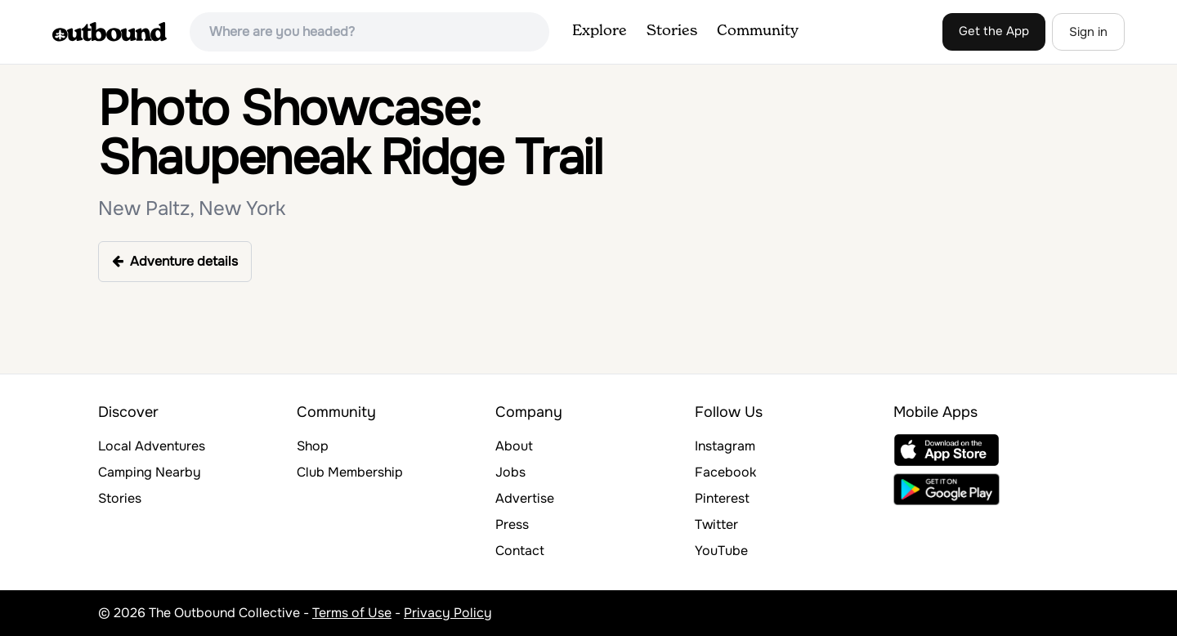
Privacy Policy (448, 612)
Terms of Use (352, 612)
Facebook (725, 472)
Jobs (510, 472)
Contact (519, 550)
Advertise (524, 498)
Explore (599, 31)
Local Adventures (151, 446)
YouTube (721, 550)
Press (512, 524)
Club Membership (350, 472)
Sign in (1088, 32)
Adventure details (175, 261)
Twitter (716, 524)
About (514, 446)
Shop (313, 446)
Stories (672, 31)
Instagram (725, 446)
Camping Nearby (149, 472)
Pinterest (722, 498)
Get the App (994, 31)
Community (758, 31)
